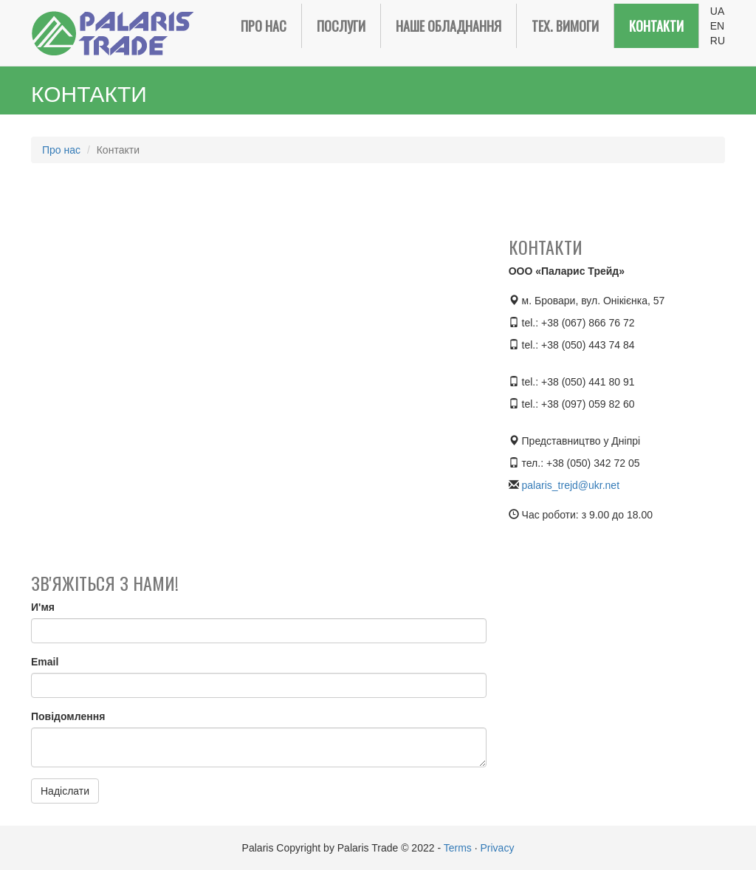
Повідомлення (68, 716)
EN (717, 26)
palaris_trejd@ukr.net (571, 485)
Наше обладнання (448, 25)
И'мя (43, 607)
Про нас (263, 25)
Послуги (341, 25)
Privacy (497, 848)
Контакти (656, 25)
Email (44, 662)
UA (717, 11)
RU (717, 41)
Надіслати (65, 791)
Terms (458, 848)
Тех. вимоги (565, 25)
